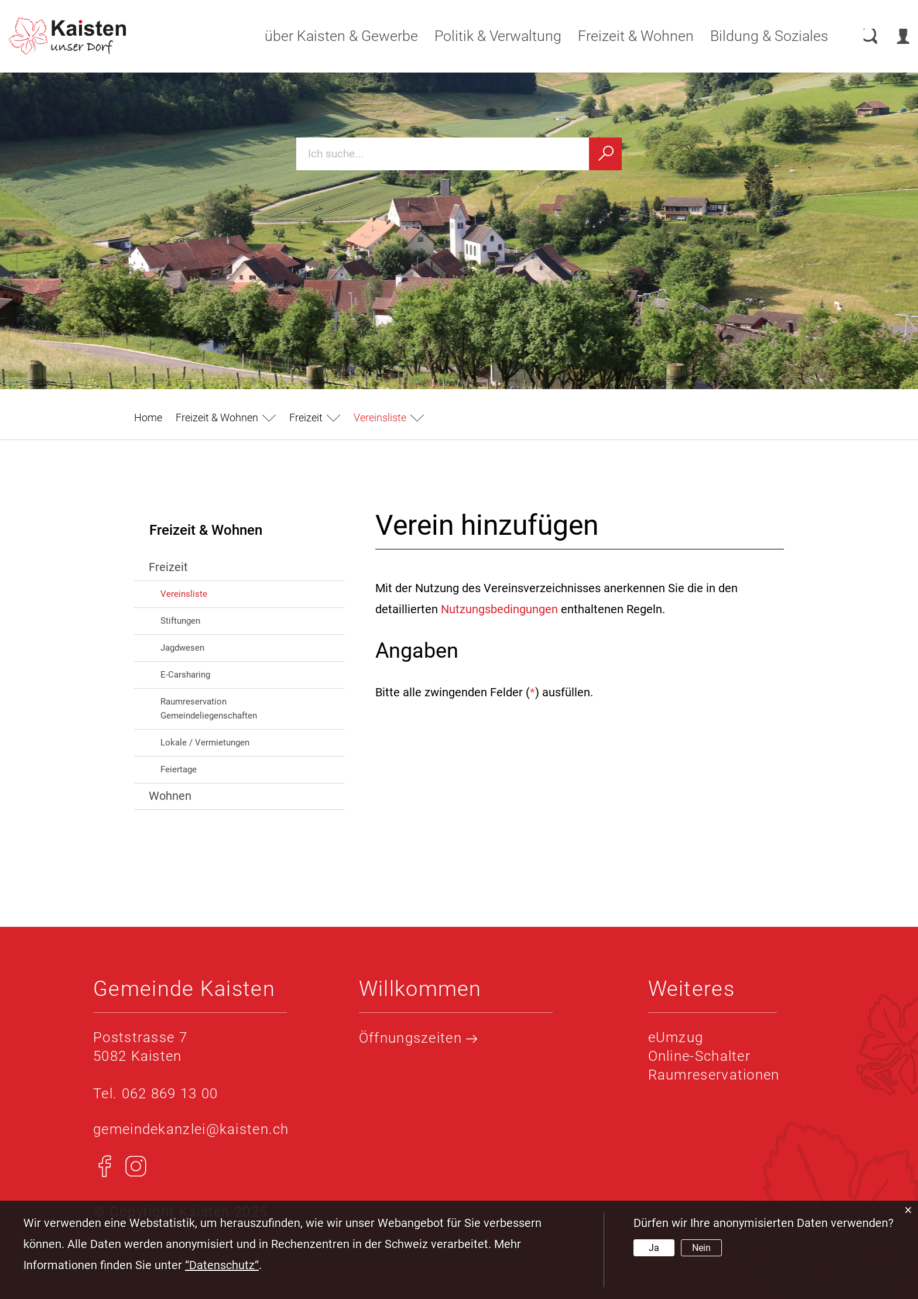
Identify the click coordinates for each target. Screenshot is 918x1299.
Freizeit (168, 567)
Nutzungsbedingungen (499, 609)
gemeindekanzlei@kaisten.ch (191, 1129)
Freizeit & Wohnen (624, 36)
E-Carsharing (185, 674)
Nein (701, 1247)
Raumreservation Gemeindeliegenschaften (208, 708)
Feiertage (178, 769)
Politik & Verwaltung (486, 36)
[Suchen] (605, 154)
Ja (654, 1247)
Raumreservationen (714, 1075)
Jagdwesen (182, 647)
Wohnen (170, 796)
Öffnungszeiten (418, 1038)
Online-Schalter (699, 1056)
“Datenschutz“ (222, 1265)
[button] (226, 417)
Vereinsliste (209, 593)
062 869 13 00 (170, 1093)
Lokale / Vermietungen (204, 742)
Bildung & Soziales (757, 36)
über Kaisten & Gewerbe (329, 36)
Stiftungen (180, 621)
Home (148, 417)
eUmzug (676, 1037)
